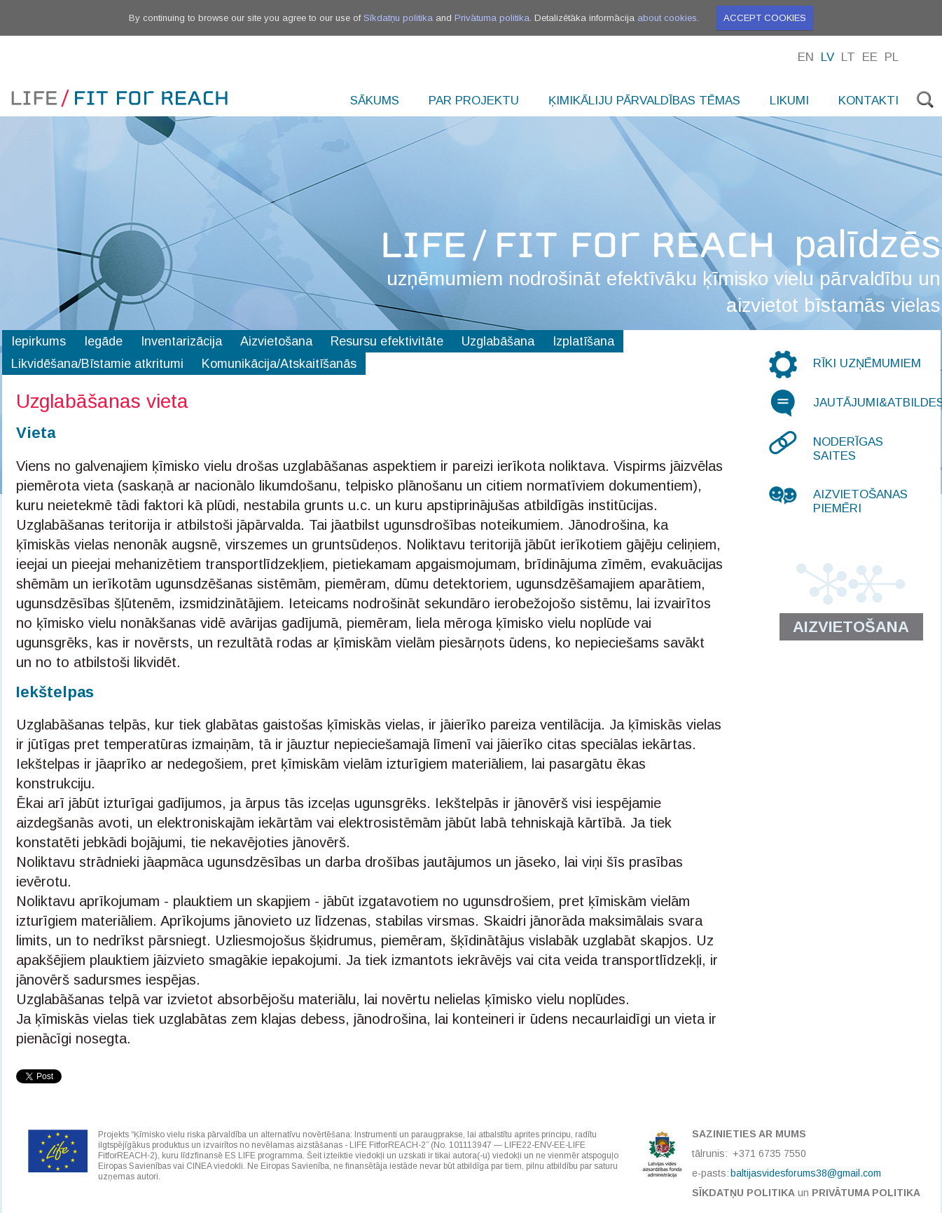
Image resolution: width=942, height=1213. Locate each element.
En (806, 57)
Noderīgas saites (848, 448)
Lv (827, 57)
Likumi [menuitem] (789, 101)
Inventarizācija (181, 341)
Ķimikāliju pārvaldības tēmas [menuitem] (644, 101)
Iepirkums (38, 341)
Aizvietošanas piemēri (860, 501)
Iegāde (103, 341)
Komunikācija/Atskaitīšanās (279, 364)
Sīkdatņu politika (398, 18)
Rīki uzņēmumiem (867, 363)
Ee (870, 57)
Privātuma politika (492, 18)
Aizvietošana (276, 341)
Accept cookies (764, 18)
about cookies (667, 18)
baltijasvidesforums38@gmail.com (805, 1173)
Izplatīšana (583, 341)
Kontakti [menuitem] (868, 101)
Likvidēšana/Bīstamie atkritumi (97, 364)
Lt (848, 57)
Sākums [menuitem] (374, 101)
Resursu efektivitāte (387, 341)
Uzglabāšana (498, 341)
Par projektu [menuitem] (474, 101)
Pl (892, 57)
